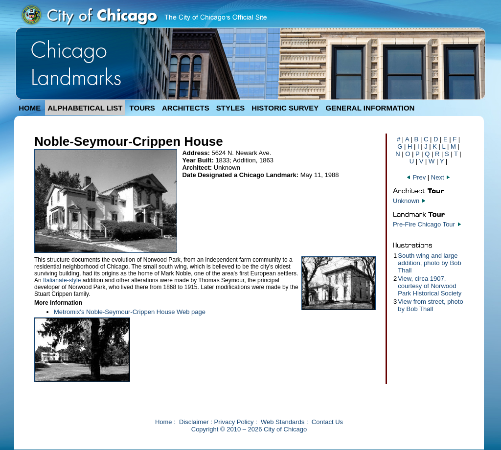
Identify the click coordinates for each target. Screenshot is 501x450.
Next (441, 177)
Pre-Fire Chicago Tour (424, 224)
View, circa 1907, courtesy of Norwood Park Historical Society (429, 286)
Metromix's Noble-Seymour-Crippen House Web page (129, 311)
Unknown (406, 200)
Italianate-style (62, 280)
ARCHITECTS (185, 108)
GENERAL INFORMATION (370, 108)
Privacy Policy (234, 422)
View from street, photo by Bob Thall (430, 305)
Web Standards (282, 422)
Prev (417, 177)
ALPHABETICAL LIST (84, 108)
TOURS (142, 108)
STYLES (230, 108)
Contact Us (327, 422)
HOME (30, 108)
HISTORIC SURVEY (285, 108)
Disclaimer (194, 422)
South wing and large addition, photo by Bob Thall (429, 263)
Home (163, 422)
